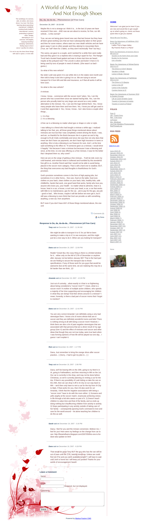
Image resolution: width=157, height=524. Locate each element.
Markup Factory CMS (83, 518)
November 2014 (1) (117, 155)
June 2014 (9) (115, 165)
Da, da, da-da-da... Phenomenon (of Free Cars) (62, 20)
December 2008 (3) (117, 200)
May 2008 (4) (115, 214)
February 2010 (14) (117, 179)
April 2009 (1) (115, 193)
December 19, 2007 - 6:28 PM (70, 446)
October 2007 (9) (116, 228)
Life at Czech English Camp (122, 99)
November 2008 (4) (117, 202)
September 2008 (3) (117, 206)
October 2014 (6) (116, 157)
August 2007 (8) (116, 232)
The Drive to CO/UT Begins (122, 69)
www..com (114, 146)
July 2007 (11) (115, 234)
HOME (113, 22)
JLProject (113, 120)
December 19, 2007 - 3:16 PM (71, 424)
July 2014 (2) (115, 163)
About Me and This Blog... (119, 37)
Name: (43, 476)
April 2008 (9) (115, 216)
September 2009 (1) (117, 185)
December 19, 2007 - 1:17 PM (69, 347)
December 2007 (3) (117, 224)
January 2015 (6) (116, 153)
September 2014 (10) (118, 159)
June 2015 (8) (115, 151)
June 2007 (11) (115, 236)
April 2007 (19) (115, 240)
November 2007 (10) (117, 226)
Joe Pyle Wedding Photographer (122, 124)
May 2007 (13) (115, 238)
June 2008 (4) (115, 212)
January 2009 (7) (116, 198)
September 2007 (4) (117, 230)
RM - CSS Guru (116, 117)
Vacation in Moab (118, 71)
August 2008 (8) (116, 208)
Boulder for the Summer (120, 58)
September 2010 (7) (117, 169)
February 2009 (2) (116, 196)
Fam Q (112, 113)
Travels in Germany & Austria (122, 101)
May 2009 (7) (115, 191)
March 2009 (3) (115, 195)
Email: (43, 483)
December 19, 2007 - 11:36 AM (70, 227)
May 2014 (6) (115, 167)
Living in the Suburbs (119, 88)
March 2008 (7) (115, 218)
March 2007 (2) (115, 242)
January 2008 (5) (116, 222)
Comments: (45, 491)
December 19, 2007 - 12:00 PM (71, 248)
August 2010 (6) (116, 171)
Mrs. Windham (115, 122)
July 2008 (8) (115, 210)
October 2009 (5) (116, 183)
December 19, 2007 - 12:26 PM (73, 278)
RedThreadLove (116, 126)
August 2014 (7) (116, 161)
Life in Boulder (116, 60)
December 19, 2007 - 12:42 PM (71, 309)
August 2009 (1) (116, 187)
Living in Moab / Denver (120, 74)
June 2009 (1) (115, 189)
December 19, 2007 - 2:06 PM (70, 364)
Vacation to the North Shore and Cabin (125, 55)
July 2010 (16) (115, 173)
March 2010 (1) (115, 177)
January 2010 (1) (116, 181)
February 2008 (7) (116, 220)
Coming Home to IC (119, 90)
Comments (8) (98, 213)
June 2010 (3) (115, 175)
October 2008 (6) (116, 204)
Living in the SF (117, 85)
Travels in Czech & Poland (121, 104)
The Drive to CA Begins (120, 82)
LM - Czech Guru (116, 115)
